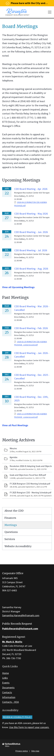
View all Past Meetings (15, 425)
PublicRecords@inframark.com (20, 628)
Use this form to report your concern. (29, 727)
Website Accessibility (17, 546)
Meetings (10, 525)
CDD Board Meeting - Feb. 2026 (31, 328)
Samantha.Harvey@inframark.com (20, 615)
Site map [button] (35, 751)
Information (8, 697)
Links (5, 677)
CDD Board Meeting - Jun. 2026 (31, 232)
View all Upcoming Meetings (18, 287)
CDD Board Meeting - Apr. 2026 (30, 189)
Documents (8, 687)
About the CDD (14, 510)
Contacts (7, 692)
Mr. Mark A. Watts (12, 641)
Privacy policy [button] (21, 751)
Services (9, 539)
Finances (10, 517)
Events (6, 682)
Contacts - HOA (10, 702)
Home (5, 673)
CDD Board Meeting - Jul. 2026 (30, 250)
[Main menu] (49, 12)
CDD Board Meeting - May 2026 (31, 213)
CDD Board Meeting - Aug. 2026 (31, 268)
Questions (11, 532)
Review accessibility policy (17, 717)
